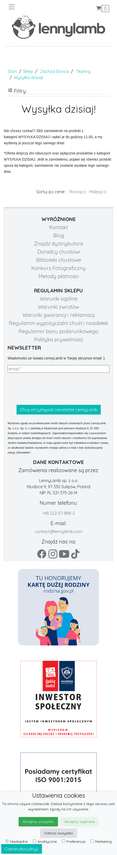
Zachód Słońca (54, 71)
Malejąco (97, 191)
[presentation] (46, 389)
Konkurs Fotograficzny (58, 268)
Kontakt (58, 227)
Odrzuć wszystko (58, 833)
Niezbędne (16, 841)
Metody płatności (58, 276)
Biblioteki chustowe (58, 260)
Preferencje (73, 841)
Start (12, 71)
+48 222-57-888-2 (58, 513)
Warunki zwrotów (58, 307)
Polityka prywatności (58, 339)
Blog (58, 235)
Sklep (28, 71)
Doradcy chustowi (58, 252)
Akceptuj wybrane (79, 821)
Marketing (101, 841)
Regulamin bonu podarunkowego (58, 331)
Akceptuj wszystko (38, 821)
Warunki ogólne (58, 298)
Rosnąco (77, 191)
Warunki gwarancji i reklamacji (58, 315)
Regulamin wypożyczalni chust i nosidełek (58, 323)
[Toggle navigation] (33, 7)
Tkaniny (83, 71)
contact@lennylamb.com (58, 531)
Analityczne (45, 841)
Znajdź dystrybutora (58, 243)
